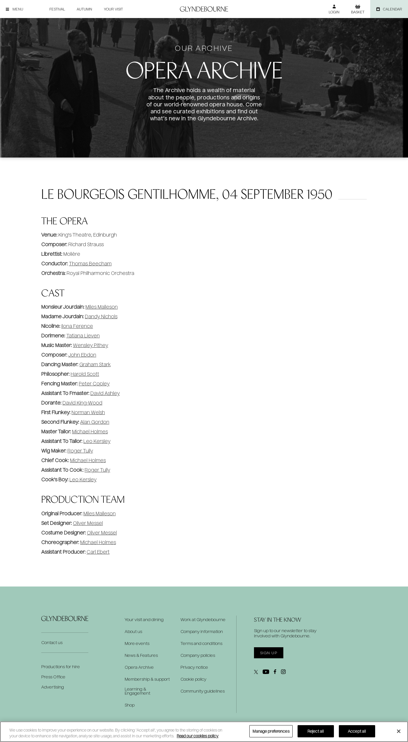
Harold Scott (85, 374)
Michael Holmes (90, 431)
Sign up (268, 652)
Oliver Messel (88, 523)
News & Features (141, 655)
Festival (57, 9)
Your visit (113, 9)
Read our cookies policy (198, 735)
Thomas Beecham (90, 263)
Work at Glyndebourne (203, 620)
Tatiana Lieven (83, 335)
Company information (201, 632)
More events (137, 643)
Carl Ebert (98, 552)
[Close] (398, 731)
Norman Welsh (88, 412)
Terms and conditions (201, 643)
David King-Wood (82, 403)
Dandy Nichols (101, 316)
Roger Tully (80, 451)
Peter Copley (94, 383)
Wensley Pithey (90, 345)
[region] (204, 731)
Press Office (53, 677)
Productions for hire (60, 666)
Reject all (315, 731)
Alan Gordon (94, 422)
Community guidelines (202, 691)
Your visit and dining (144, 620)
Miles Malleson (101, 307)
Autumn (84, 9)
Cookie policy (193, 679)
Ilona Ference (77, 326)
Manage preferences (271, 731)
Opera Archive (139, 667)
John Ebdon (82, 355)
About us (133, 632)
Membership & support (147, 679)
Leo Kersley (96, 441)
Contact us (51, 642)
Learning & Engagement (137, 691)
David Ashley (105, 393)
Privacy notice (194, 667)
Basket (357, 12)
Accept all (357, 731)
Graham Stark (95, 364)
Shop (130, 705)
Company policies (197, 655)
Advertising (52, 687)
